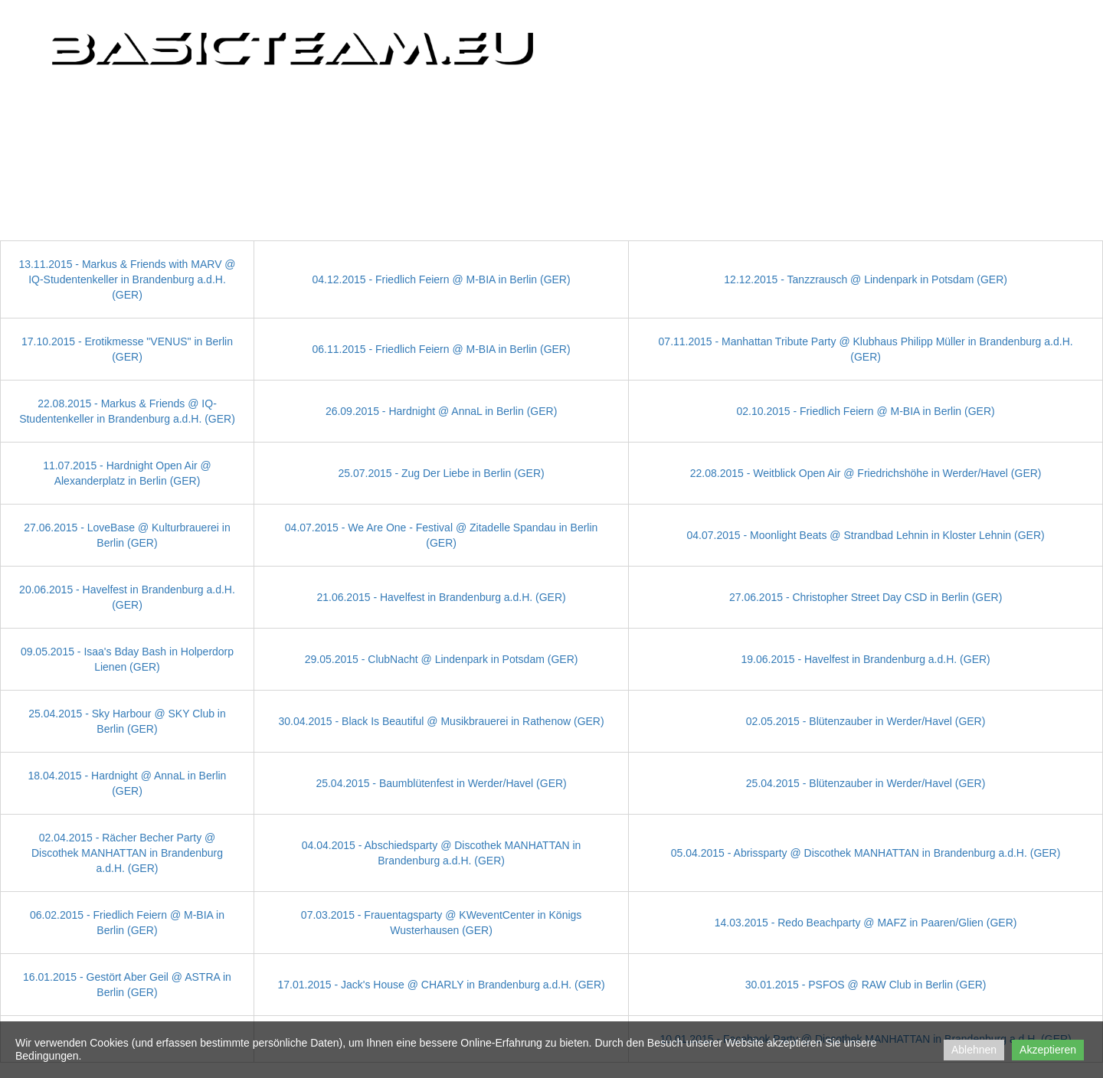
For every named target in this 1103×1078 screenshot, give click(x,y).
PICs (620, 105)
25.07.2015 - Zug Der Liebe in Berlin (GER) (441, 473)
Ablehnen (974, 1050)
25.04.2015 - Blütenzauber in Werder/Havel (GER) (866, 783)
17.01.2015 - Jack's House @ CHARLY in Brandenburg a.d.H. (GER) (440, 984)
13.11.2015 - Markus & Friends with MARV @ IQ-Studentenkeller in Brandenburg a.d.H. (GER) (126, 279)
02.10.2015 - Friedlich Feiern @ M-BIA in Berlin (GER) (866, 411)
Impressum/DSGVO (1015, 105)
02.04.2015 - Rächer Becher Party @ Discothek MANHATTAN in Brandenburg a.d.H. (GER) (127, 852)
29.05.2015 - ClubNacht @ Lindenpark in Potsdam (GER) (441, 659)
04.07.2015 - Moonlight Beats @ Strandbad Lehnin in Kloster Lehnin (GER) (866, 535)
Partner (842, 105)
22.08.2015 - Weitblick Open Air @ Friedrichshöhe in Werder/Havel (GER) (866, 473)
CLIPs (675, 105)
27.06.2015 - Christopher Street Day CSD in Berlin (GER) (865, 597)
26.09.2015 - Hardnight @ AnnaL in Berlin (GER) (441, 411)
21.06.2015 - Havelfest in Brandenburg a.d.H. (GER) (440, 597)
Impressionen (754, 105)
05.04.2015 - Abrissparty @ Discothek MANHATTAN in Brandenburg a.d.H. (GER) (866, 853)
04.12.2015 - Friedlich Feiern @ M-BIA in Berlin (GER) (442, 279)
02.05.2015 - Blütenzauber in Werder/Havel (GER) (866, 721)
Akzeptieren (1048, 1050)
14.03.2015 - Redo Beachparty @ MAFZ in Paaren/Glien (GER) (866, 922)
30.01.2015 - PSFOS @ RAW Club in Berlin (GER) (866, 984)
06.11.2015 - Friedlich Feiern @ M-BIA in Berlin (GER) (442, 349)
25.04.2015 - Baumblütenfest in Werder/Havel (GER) (441, 783)
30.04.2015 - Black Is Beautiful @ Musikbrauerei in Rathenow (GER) (441, 721)
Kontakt (917, 105)
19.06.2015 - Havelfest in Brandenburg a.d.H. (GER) (865, 659)
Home (565, 105)
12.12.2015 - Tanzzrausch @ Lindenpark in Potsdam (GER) (865, 279)
